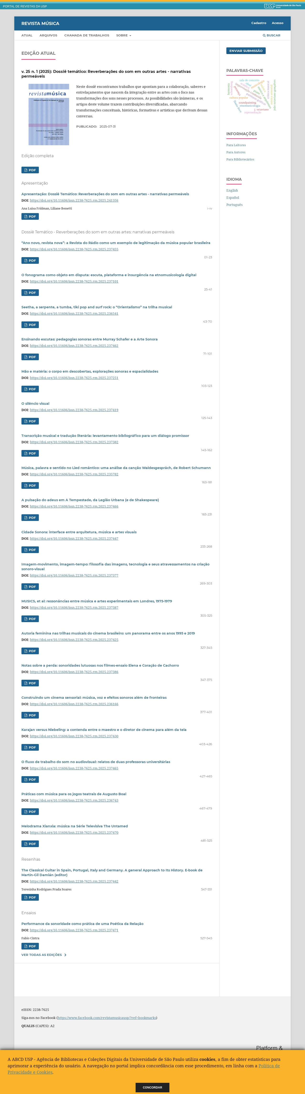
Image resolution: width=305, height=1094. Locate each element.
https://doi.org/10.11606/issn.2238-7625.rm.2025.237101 (74, 281)
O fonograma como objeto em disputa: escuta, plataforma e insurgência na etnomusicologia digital (108, 275)
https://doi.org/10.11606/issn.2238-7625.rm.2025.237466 (74, 506)
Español (232, 197)
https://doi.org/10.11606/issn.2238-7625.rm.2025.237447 (74, 538)
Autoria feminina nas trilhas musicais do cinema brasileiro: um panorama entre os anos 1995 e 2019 (108, 633)
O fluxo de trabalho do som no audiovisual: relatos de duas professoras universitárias (95, 762)
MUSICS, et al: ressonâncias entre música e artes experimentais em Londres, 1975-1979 (96, 601)
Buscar (271, 35)
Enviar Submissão (246, 51)
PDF (32, 170)
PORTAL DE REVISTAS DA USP (25, 6)
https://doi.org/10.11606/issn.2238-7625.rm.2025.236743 (74, 800)
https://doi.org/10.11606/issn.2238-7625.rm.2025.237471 (74, 930)
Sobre (122, 35)
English (232, 190)
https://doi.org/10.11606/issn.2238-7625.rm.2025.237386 (74, 671)
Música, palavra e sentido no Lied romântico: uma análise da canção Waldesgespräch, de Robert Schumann (116, 468)
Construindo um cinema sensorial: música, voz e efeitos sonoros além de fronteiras (94, 697)
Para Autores (235, 152)
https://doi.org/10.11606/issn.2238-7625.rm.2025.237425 (74, 639)
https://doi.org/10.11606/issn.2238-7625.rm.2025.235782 (74, 474)
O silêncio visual (35, 403)
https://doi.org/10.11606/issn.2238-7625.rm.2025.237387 (74, 607)
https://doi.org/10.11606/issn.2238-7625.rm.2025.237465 (74, 768)
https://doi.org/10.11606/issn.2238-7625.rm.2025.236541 (74, 313)
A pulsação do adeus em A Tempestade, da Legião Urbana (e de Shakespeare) (90, 500)
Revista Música (40, 23)
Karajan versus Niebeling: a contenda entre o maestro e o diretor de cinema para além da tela (104, 730)
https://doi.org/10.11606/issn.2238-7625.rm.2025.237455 (74, 249)
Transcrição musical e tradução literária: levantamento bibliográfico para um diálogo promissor (105, 436)
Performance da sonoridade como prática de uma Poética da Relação (82, 924)
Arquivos (48, 35)
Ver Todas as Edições (41, 955)
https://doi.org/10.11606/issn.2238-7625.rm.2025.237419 (74, 410)
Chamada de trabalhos (86, 35)
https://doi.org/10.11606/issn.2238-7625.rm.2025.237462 (74, 345)
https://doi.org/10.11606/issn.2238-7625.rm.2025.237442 (74, 881)
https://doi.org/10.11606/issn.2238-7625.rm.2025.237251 (74, 377)
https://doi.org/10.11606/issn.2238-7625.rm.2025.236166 (74, 704)
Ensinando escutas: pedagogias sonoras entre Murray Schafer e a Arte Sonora (89, 339)
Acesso (278, 23)
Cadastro (258, 23)
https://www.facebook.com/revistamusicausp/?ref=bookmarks (107, 1017)
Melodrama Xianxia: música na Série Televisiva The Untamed (74, 826)
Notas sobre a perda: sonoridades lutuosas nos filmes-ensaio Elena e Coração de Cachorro (100, 665)
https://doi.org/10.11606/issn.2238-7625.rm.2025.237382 (74, 442)
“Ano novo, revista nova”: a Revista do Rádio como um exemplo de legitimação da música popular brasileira (115, 243)
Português (234, 204)
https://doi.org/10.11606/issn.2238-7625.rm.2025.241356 (74, 200)
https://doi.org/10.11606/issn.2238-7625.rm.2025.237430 (74, 736)
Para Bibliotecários (240, 159)
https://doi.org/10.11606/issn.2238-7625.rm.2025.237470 (74, 832)
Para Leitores (236, 145)
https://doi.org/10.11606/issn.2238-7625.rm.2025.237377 (74, 575)
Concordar (152, 1087)
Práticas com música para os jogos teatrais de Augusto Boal (73, 794)
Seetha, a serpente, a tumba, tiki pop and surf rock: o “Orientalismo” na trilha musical (96, 307)
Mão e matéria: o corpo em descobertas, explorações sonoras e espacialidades (89, 371)
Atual (26, 35)
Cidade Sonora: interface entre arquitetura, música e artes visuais (79, 532)
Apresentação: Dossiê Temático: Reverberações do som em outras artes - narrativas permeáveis (105, 194)
